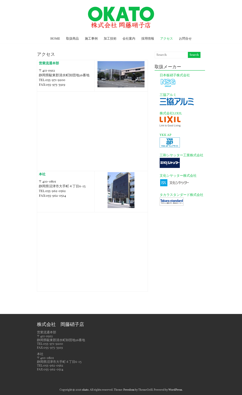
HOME (55, 39)
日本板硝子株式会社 (175, 75)
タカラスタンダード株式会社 (181, 195)
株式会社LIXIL (171, 113)
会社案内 (129, 39)
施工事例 (91, 39)
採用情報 (147, 39)
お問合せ (185, 39)
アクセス (166, 39)
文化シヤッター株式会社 (178, 175)
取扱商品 (72, 39)
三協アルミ (168, 95)
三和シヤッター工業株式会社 (181, 155)
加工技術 (110, 39)
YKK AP (165, 135)
